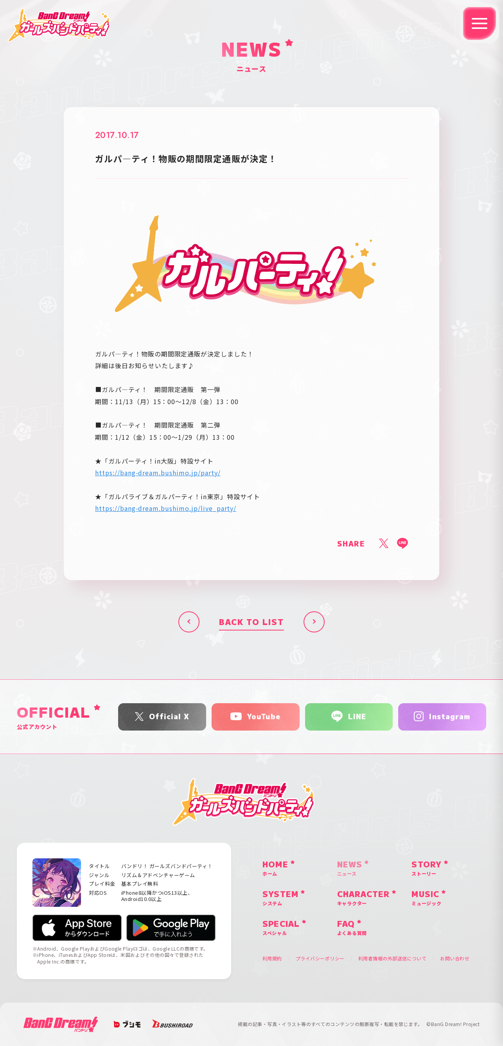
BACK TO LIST (251, 621)
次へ (314, 621)
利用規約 (272, 958)
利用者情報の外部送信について (392, 958)
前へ (188, 621)
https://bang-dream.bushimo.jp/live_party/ (165, 508)
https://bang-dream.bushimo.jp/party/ (158, 472)
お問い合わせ (454, 958)
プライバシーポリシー (320, 958)
